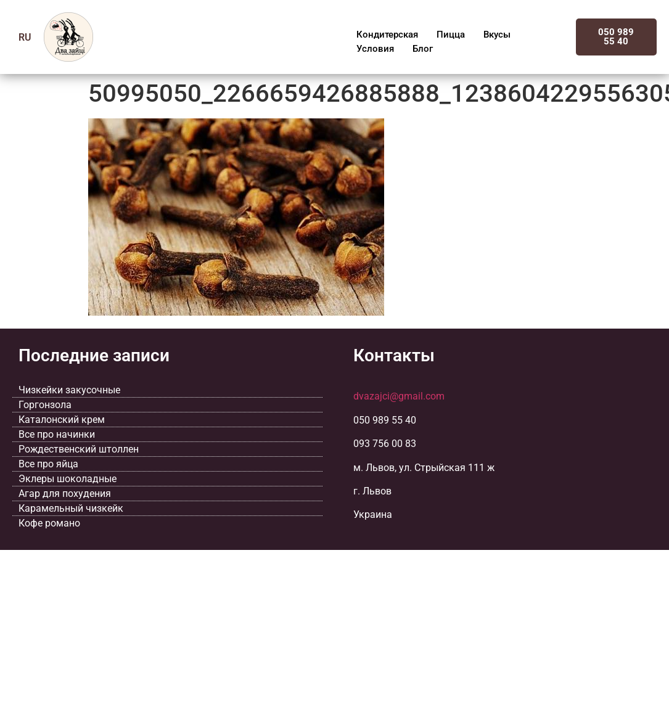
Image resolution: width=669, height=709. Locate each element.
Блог (422, 48)
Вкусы (497, 34)
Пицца (451, 34)
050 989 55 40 (616, 37)
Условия (375, 48)
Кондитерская (387, 34)
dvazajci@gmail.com (399, 396)
